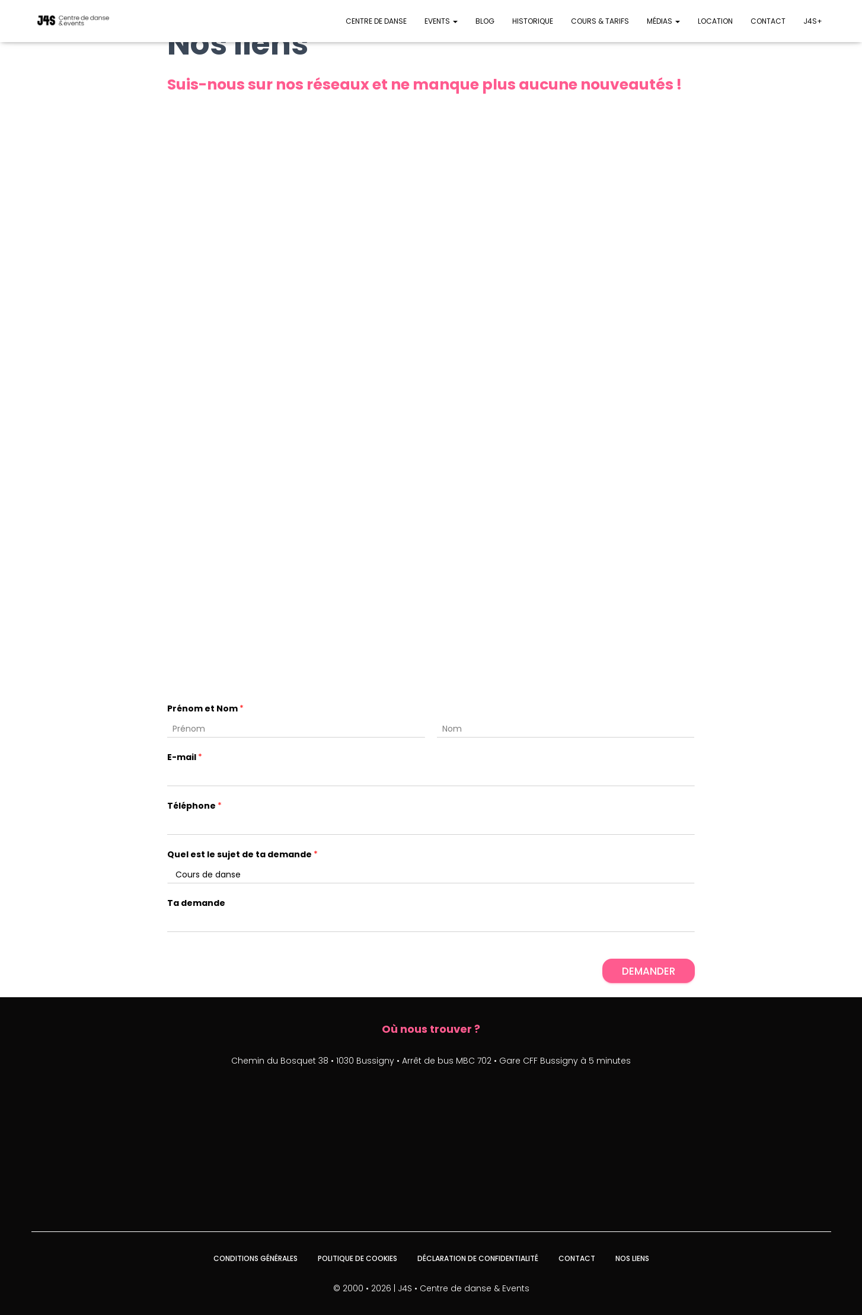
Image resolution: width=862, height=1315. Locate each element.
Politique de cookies (357, 1258)
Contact (768, 21)
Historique (532, 21)
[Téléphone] (430, 826)
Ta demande (196, 903)
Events (441, 21)
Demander (648, 971)
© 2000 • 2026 (362, 1288)
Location (715, 21)
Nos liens (632, 1258)
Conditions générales (255, 1258)
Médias (663, 21)
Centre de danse (376, 21)
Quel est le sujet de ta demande (242, 855)
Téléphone (194, 806)
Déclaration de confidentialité (477, 1258)
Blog (484, 21)
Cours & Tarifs (600, 21)
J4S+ (812, 21)
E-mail (184, 757)
